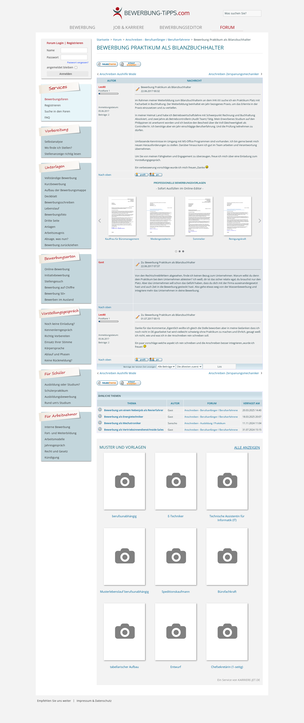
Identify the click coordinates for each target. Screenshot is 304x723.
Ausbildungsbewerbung (60, 397)
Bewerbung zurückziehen (61, 245)
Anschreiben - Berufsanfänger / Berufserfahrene (211, 410)
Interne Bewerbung (57, 427)
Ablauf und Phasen (57, 354)
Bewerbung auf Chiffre (59, 287)
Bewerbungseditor (181, 27)
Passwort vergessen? (77, 62)
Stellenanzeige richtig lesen (63, 154)
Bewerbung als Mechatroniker (122, 423)
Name (51, 50)
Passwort (53, 57)
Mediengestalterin (160, 239)
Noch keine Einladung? (60, 324)
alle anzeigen (247, 447)
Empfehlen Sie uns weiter (54, 701)
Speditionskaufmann (176, 591)
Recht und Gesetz (56, 451)
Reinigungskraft (237, 239)
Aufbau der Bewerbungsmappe (65, 190)
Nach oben (104, 174)
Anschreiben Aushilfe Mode (118, 74)
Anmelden (65, 73)
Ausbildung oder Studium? (62, 384)
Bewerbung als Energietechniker (123, 416)
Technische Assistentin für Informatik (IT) (226, 518)
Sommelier (199, 239)
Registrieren (75, 43)
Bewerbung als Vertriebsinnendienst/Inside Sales (133, 429)
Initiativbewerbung (57, 275)
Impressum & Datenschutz (94, 701)
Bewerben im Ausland (59, 299)
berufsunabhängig (124, 516)
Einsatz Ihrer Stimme (58, 342)
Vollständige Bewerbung (61, 178)
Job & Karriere (128, 27)
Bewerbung (82, 27)
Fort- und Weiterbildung (60, 433)
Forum (227, 27)
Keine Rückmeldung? (58, 360)
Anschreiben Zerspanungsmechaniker (234, 74)
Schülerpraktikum (56, 390)
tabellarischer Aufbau (124, 667)
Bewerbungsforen (56, 99)
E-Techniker (176, 516)
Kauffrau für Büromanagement (122, 239)
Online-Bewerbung (57, 269)
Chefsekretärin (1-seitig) (227, 667)
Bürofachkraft (227, 591)
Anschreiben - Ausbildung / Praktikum (205, 423)
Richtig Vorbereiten (57, 336)
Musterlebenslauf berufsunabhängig (124, 591)
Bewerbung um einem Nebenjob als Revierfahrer (133, 410)
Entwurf (175, 667)
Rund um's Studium (58, 403)
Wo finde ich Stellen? (58, 148)
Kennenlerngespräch (58, 330)
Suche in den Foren (57, 111)
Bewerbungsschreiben (59, 202)
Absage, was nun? (56, 239)
